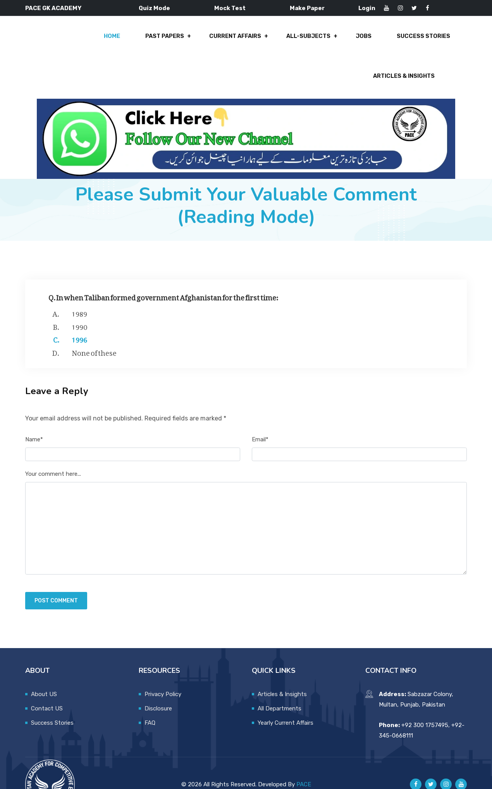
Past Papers (86, 39)
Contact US (47, 685)
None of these (94, 329)
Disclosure (158, 685)
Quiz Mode (154, 8)
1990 (79, 303)
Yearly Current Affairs (285, 699)
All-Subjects (226, 39)
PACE (303, 761)
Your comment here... (53, 451)
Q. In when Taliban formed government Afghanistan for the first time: (163, 273)
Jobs (280, 39)
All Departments (279, 685)
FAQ (150, 699)
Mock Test (230, 8)
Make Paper (307, 8)
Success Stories (337, 39)
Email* (260, 416)
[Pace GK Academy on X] (431, 761)
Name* (34, 416)
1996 (79, 315)
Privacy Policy (163, 670)
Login (366, 8)
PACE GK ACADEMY (53, 8)
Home (35, 39)
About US (44, 670)
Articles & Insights (418, 39)
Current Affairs (155, 39)
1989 (79, 290)
